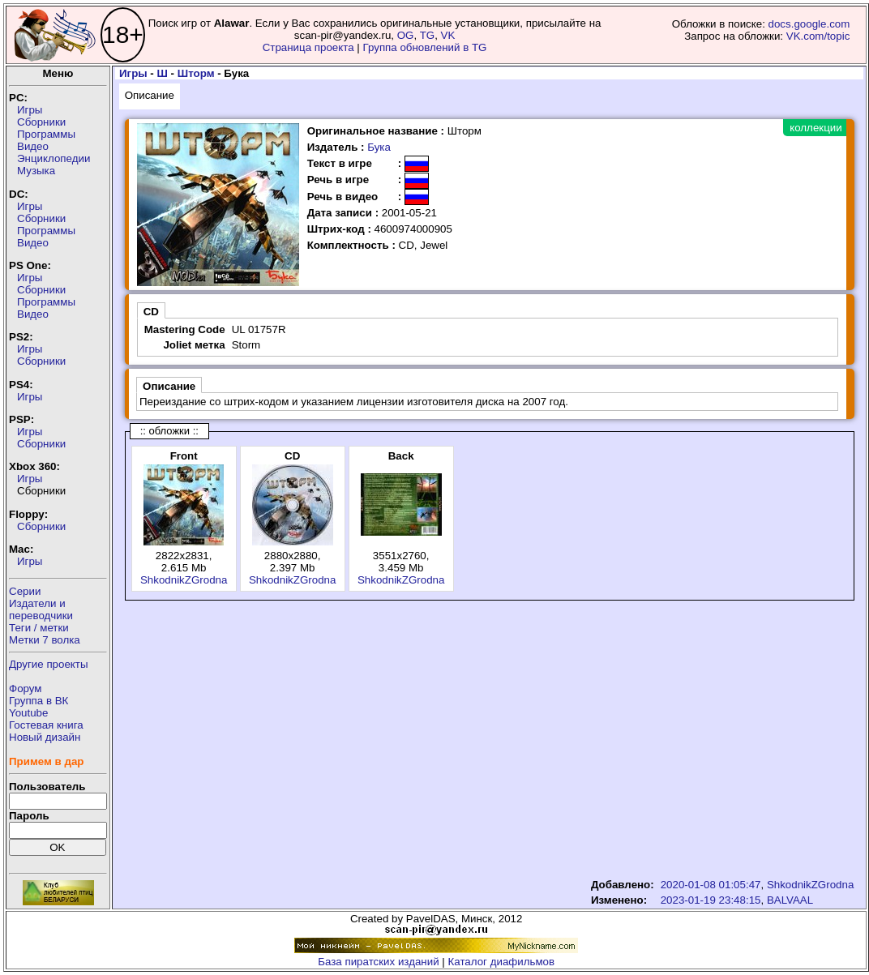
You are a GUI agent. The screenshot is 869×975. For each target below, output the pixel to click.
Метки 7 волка (44, 640)
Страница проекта (308, 47)
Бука (379, 147)
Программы (46, 134)
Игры (29, 110)
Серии (25, 591)
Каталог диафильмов (501, 962)
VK (448, 35)
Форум (25, 688)
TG (427, 35)
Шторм (196, 73)
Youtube (28, 713)
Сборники (41, 122)
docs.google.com (809, 24)
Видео (33, 146)
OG (405, 35)
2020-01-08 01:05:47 (711, 885)
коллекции (815, 128)
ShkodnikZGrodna (183, 580)
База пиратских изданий (378, 962)
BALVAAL (790, 900)
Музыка (36, 171)
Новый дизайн (44, 737)
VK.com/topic (818, 36)
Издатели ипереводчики (41, 609)
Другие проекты (48, 664)
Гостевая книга (46, 725)
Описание (149, 95)
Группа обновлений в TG (425, 47)
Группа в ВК (38, 701)
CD (151, 312)
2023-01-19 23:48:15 (711, 900)
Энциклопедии (53, 158)
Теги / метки (39, 628)
